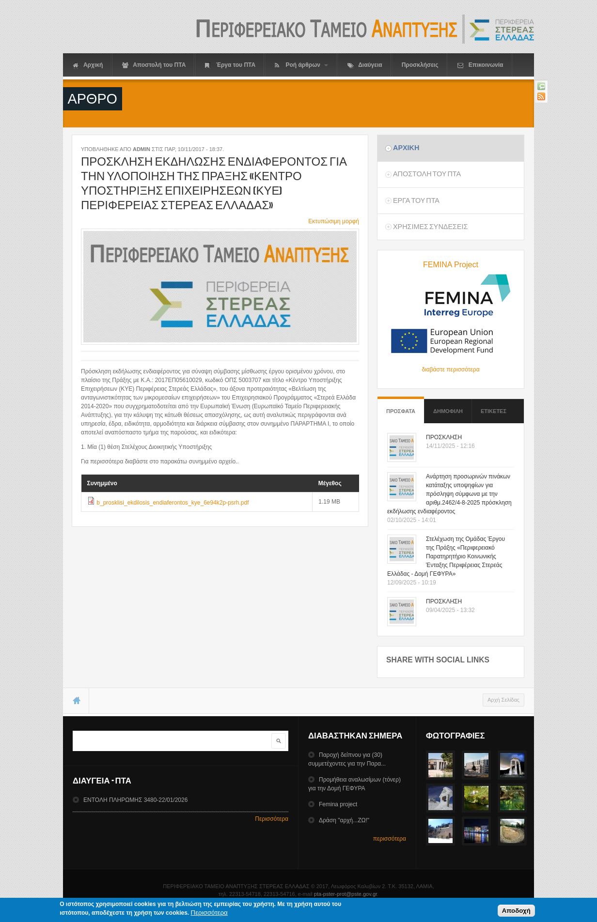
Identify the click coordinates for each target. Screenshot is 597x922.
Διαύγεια (364, 65)
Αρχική (88, 65)
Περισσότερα (271, 818)
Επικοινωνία (480, 65)
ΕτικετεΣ (493, 411)
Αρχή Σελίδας (503, 700)
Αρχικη (406, 148)
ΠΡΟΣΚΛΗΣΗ (444, 437)
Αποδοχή (516, 911)
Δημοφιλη (448, 411)
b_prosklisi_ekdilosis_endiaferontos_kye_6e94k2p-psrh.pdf (172, 502)
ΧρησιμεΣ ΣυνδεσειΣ (430, 226)
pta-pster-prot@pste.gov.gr (345, 894)
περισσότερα (389, 838)
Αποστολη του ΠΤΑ (427, 174)
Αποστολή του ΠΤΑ (154, 65)
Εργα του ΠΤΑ (416, 200)
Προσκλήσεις (420, 64)
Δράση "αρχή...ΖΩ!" (344, 820)
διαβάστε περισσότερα (450, 369)
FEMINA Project (450, 265)
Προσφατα (400, 406)
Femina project (338, 804)
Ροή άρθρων (301, 65)
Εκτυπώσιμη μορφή (333, 221)
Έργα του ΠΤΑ (230, 65)
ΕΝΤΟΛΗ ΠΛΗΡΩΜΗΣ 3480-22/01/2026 (135, 800)
